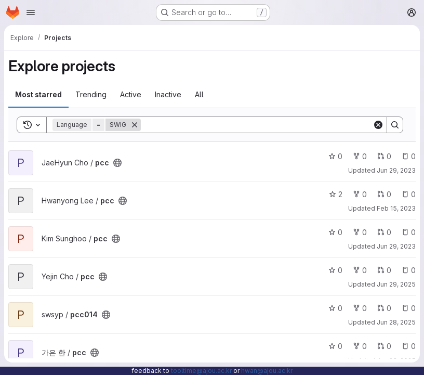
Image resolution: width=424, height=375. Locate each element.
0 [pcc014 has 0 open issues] (409, 308)
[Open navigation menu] (30, 12)
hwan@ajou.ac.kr (267, 370)
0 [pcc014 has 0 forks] (360, 308)
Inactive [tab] (168, 94)
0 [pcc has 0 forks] (360, 156)
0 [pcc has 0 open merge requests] (384, 156)
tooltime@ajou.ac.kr (201, 370)
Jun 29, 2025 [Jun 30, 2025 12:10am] (396, 284)
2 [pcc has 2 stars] (335, 194)
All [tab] (199, 94)
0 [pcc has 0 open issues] (409, 156)
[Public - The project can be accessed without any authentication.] (117, 163)
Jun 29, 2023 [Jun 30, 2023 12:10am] (396, 170)
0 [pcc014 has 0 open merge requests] (384, 308)
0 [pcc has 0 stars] (335, 156)
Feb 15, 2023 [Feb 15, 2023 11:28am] (396, 208)
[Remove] (134, 125)
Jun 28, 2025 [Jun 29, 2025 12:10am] (396, 322)
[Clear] (378, 125)
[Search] (256, 125)
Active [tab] (130, 94)
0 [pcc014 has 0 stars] (335, 308)
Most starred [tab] (38, 94)
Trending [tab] (91, 94)
